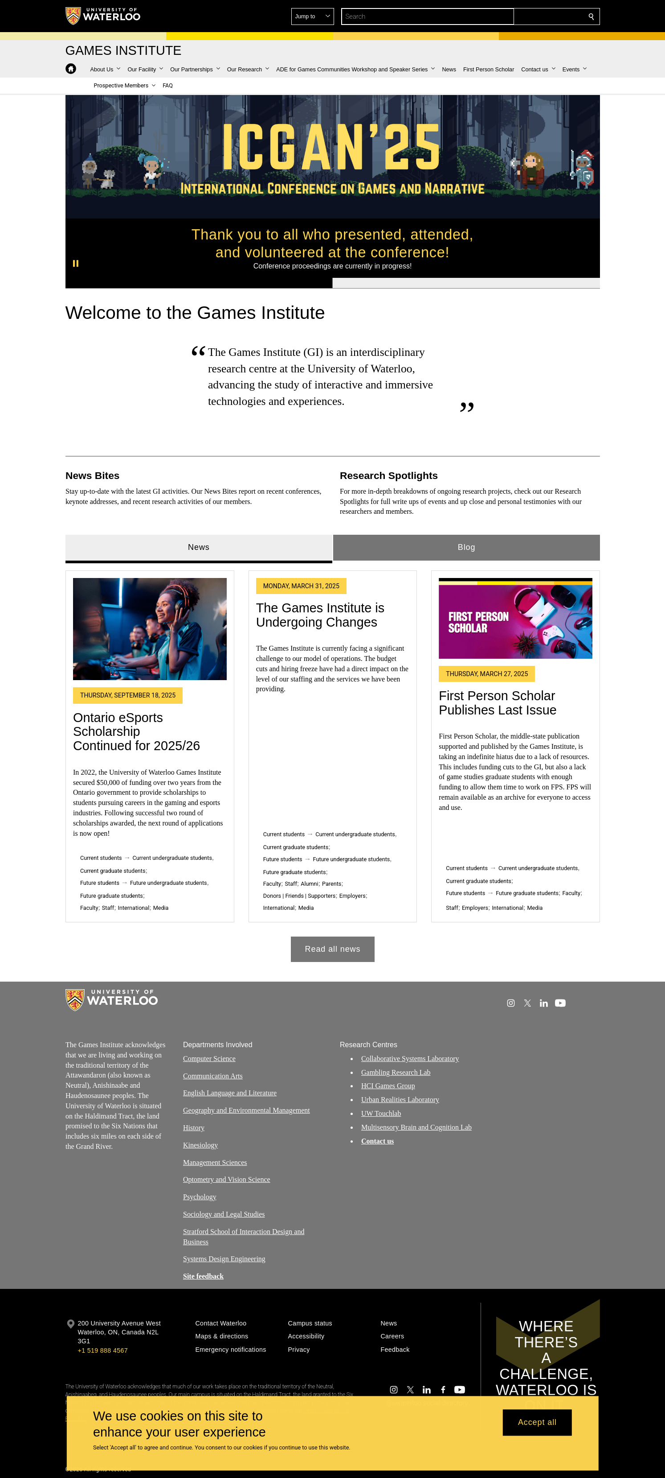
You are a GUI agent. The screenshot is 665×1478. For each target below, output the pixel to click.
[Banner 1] (199, 283)
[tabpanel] (332, 762)
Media (160, 907)
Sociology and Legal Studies (224, 1214)
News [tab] (199, 547)
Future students (99, 882)
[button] (527, 16)
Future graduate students (111, 895)
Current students (101, 858)
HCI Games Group (388, 1086)
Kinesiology (200, 1145)
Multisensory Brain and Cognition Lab (416, 1127)
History (193, 1127)
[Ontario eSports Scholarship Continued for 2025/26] (150, 629)
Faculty (89, 907)
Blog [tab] (466, 547)
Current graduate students (112, 870)
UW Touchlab (381, 1113)
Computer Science (209, 1058)
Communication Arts (213, 1075)
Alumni (309, 883)
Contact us (377, 1140)
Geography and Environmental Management (246, 1110)
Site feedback (203, 1276)
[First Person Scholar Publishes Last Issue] (515, 618)
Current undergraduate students (172, 858)
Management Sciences (215, 1162)
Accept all (537, 1422)
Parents (331, 883)
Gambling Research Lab (396, 1072)
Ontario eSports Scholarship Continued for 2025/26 (136, 731)
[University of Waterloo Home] (103, 16)
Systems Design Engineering (224, 1259)
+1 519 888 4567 (103, 1350)
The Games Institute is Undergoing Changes (320, 615)
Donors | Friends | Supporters (299, 895)
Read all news (332, 949)
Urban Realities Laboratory (400, 1099)
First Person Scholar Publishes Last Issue (497, 703)
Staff (108, 907)
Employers (352, 895)
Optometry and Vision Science (226, 1179)
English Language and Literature (230, 1093)
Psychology (199, 1197)
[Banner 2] (466, 283)
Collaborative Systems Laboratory (410, 1058)
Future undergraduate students (168, 882)
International (133, 907)
